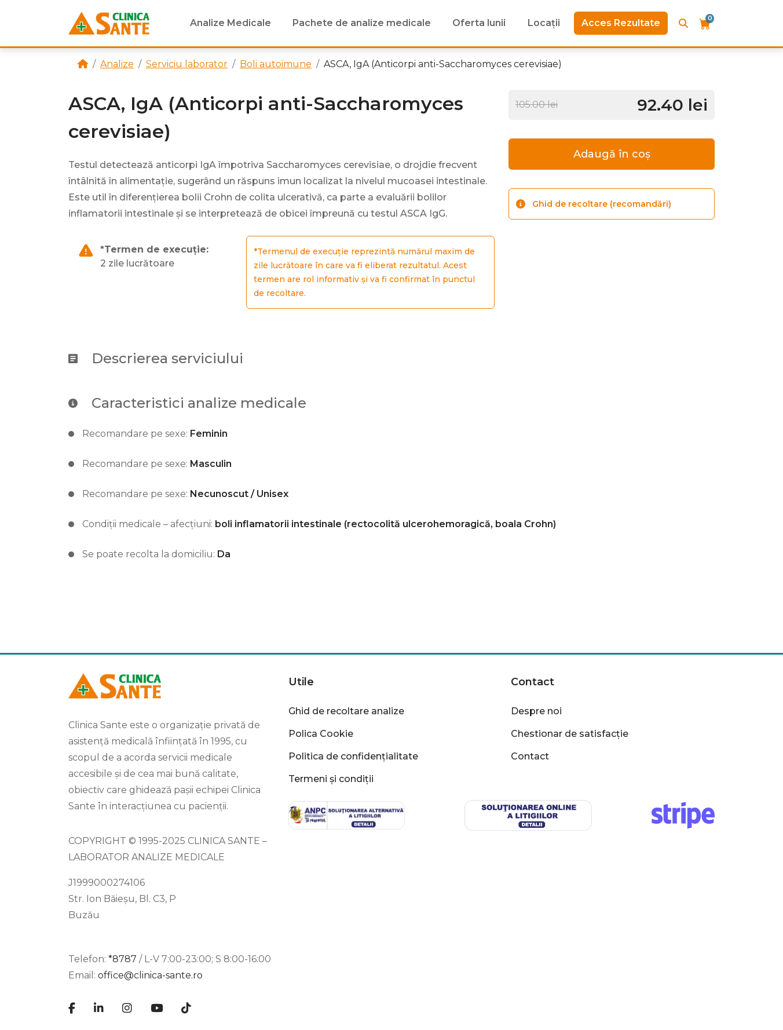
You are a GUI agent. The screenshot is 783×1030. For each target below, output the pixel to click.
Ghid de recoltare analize (346, 711)
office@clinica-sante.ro (150, 975)
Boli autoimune (276, 64)
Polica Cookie (320, 733)
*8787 (122, 959)
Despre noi (536, 711)
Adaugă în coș (611, 154)
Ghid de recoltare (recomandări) (593, 204)
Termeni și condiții (331, 778)
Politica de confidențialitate (353, 756)
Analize (117, 64)
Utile (301, 681)
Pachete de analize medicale (361, 22)
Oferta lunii (479, 22)
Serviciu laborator (187, 64)
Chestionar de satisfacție (569, 733)
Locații (544, 22)
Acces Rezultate (620, 22)
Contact (532, 681)
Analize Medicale (230, 22)
